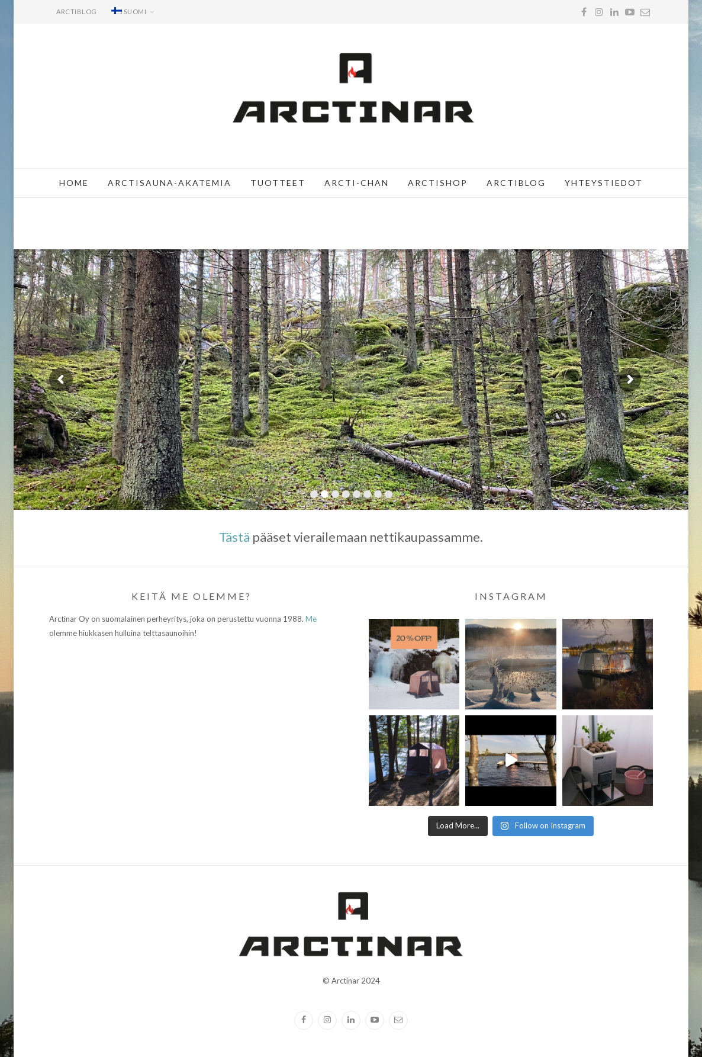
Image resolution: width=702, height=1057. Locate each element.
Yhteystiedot (604, 183)
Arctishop (438, 183)
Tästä (234, 537)
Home (74, 183)
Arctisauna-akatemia (169, 183)
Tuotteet (277, 183)
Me (311, 619)
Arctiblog (76, 11)
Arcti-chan (356, 183)
